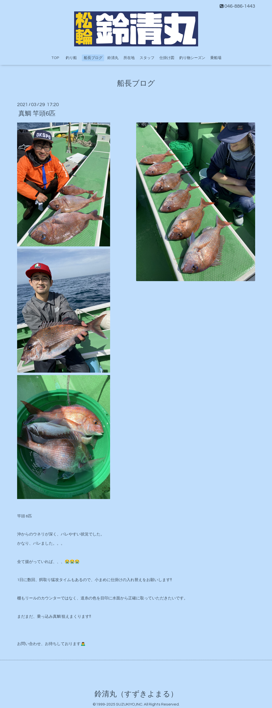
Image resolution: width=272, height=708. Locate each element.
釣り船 (73, 58)
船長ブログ (93, 58)
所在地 (129, 58)
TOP (55, 58)
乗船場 (215, 58)
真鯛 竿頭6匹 (37, 113)
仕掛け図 (166, 58)
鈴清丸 (113, 58)
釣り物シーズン (192, 58)
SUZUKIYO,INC (129, 704)
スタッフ (147, 58)
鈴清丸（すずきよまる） (136, 694)
